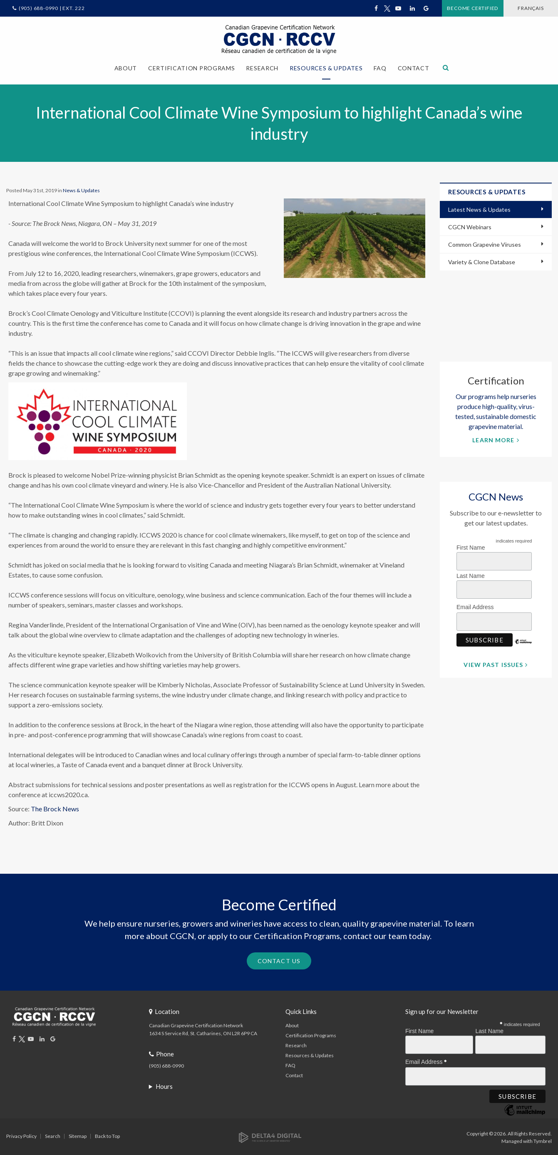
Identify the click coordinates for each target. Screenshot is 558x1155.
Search (52, 1134)
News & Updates (81, 189)
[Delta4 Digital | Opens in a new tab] (270, 1135)
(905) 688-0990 (166, 1064)
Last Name (470, 574)
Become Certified (448, 8)
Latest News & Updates (479, 207)
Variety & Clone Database (481, 260)
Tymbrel (542, 1139)
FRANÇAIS (521, 8)
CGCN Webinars (469, 225)
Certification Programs (310, 1033)
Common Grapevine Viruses (484, 242)
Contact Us (279, 959)
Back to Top (107, 1134)
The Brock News (55, 807)
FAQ (380, 68)
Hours (164, 1084)
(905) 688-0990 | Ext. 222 (52, 8)
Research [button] (262, 68)
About (292, 1023)
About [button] (125, 68)
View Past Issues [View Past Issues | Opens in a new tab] (493, 663)
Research (296, 1043)
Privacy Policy (21, 1134)
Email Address (477, 604)
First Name (470, 546)
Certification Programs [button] (191, 68)
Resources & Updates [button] (326, 68)
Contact (413, 68)
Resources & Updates (309, 1053)
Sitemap (78, 1134)
